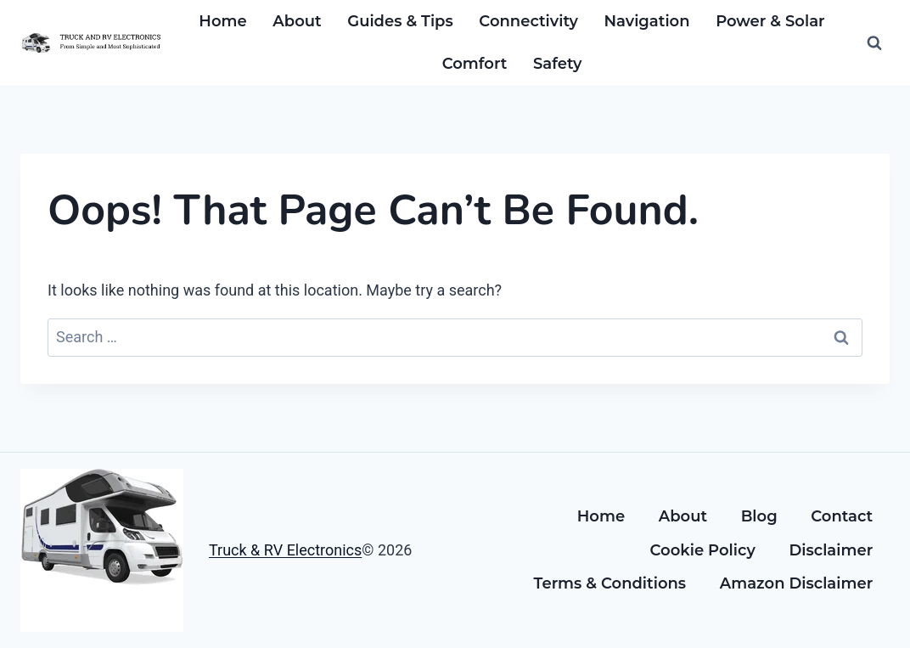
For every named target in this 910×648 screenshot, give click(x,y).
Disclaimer (831, 550)
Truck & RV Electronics (285, 550)
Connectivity (528, 21)
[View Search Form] (874, 42)
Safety (557, 63)
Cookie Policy (703, 550)
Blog (759, 516)
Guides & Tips (400, 21)
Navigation (646, 21)
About (296, 21)
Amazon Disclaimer (796, 583)
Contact (842, 516)
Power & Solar (770, 21)
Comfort (475, 63)
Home (222, 21)
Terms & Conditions (610, 583)
